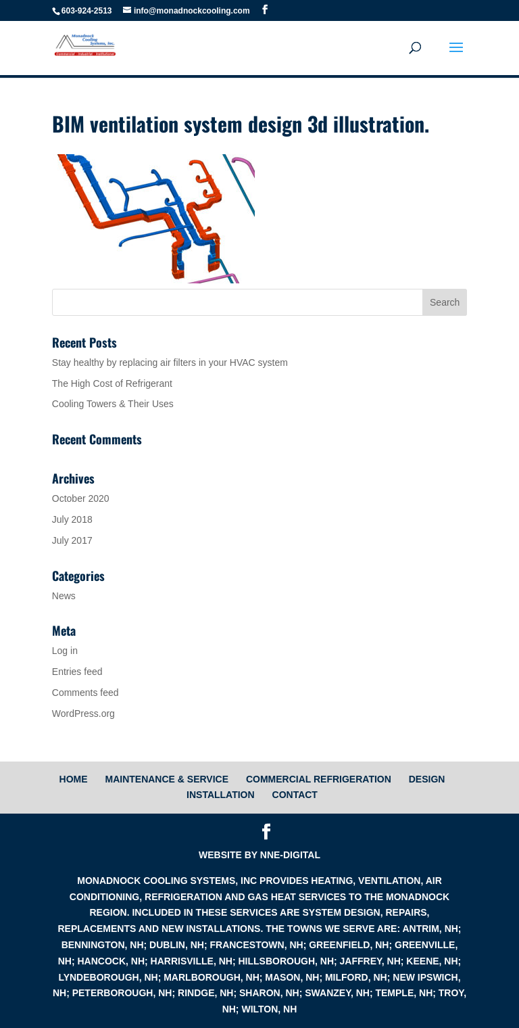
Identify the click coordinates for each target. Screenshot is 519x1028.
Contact (295, 794)
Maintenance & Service (166, 779)
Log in (65, 650)
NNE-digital (290, 854)
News (64, 595)
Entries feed (77, 671)
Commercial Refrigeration (318, 779)
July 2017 (72, 540)
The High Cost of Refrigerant (112, 383)
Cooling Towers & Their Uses (113, 403)
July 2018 (72, 519)
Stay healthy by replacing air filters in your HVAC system (170, 362)
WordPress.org (83, 713)
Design (427, 779)
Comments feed (85, 692)
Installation (221, 794)
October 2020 (80, 498)
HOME (73, 779)
